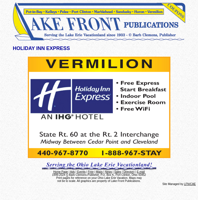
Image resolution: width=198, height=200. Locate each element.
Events (81, 171)
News (108, 171)
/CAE (192, 184)
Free (91, 171)
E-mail (141, 171)
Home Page (60, 171)
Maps (99, 171)
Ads (72, 171)
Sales (117, 171)
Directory (129, 171)
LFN (186, 184)
